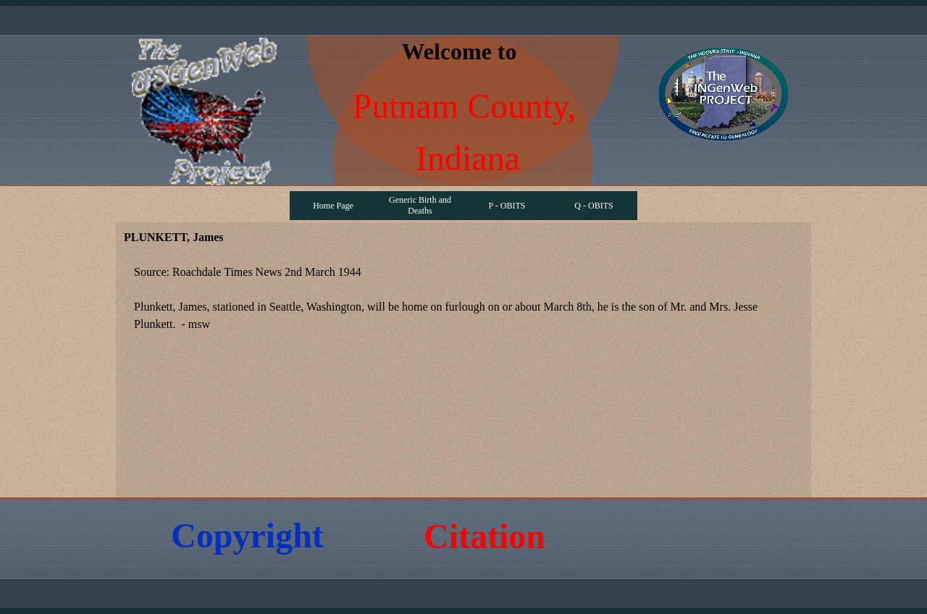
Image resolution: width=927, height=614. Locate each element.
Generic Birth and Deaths (420, 205)
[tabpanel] (463, 307)
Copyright (247, 535)
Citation (484, 536)
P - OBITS (507, 206)
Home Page (333, 206)
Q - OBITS (593, 206)
